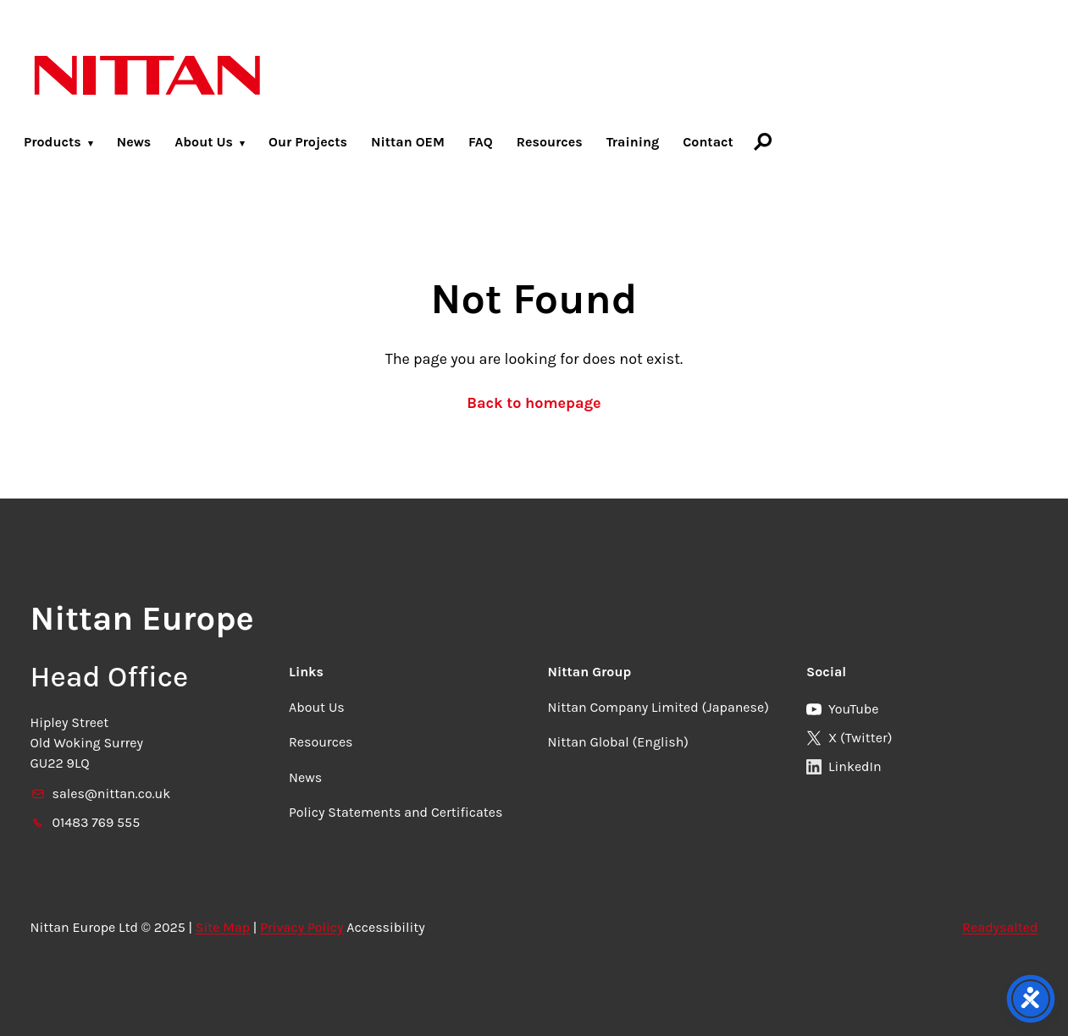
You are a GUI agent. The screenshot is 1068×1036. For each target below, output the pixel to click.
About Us (203, 142)
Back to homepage (533, 403)
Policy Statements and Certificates (395, 812)
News (134, 142)
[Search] (763, 142)
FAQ (480, 142)
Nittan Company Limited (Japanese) (658, 707)
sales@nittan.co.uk (100, 793)
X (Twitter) (849, 738)
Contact (708, 142)
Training (633, 142)
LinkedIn (844, 766)
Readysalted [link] (1000, 927)
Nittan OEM (408, 142)
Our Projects (307, 142)
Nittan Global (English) (618, 742)
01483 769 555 (85, 822)
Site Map (223, 927)
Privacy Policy (301, 927)
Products (52, 142)
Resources (550, 142)
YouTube (842, 709)
